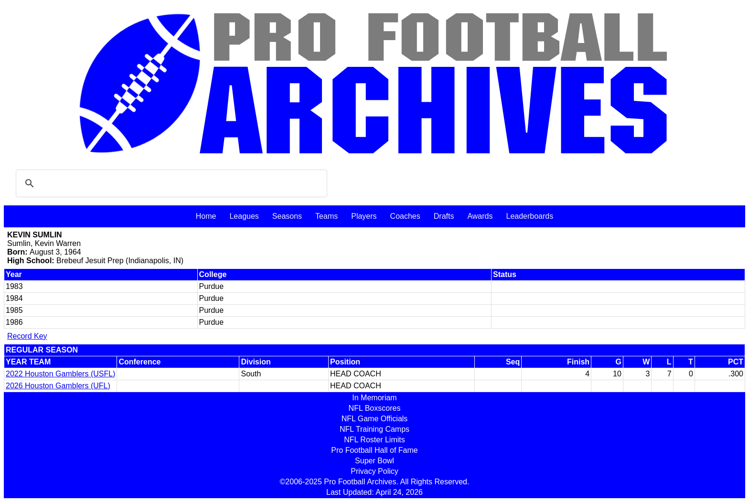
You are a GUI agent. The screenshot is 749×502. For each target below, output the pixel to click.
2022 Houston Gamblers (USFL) (60, 374)
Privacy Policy (374, 471)
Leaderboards (529, 216)
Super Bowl (374, 461)
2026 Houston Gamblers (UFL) (58, 386)
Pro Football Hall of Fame (374, 450)
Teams (326, 216)
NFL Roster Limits (374, 440)
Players (363, 216)
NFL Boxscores (375, 408)
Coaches (405, 216)
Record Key (27, 336)
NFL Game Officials (375, 419)
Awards (479, 216)
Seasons (287, 216)
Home (206, 216)
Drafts (444, 216)
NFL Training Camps (374, 429)
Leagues (243, 216)
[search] (170, 183)
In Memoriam (374, 398)
